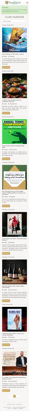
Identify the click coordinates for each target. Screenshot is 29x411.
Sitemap (9, 408)
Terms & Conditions (7, 407)
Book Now (6, 67)
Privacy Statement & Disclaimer (19, 407)
